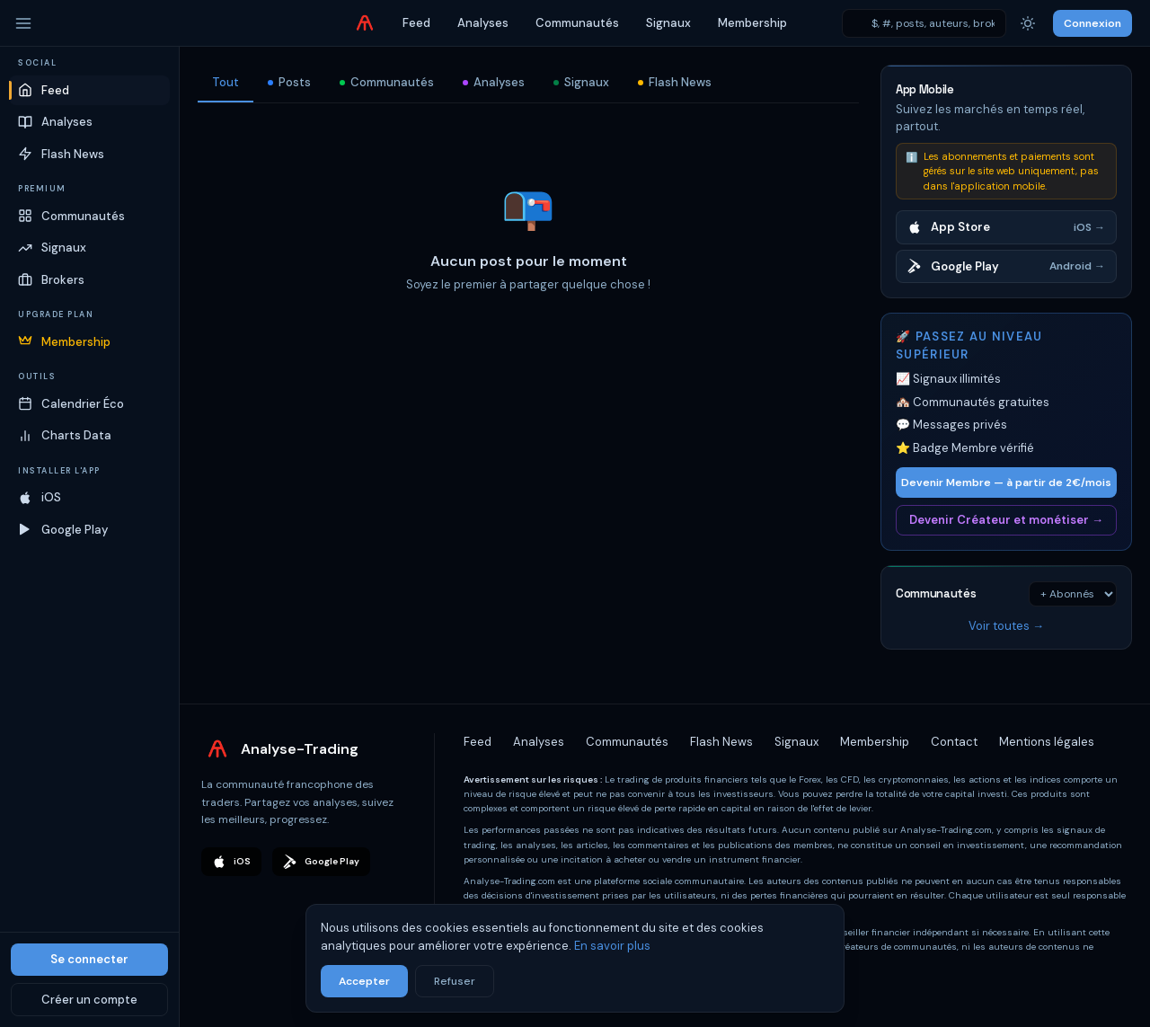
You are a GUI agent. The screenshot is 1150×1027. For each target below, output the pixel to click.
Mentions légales (1046, 741)
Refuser (454, 981)
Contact (954, 741)
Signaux (668, 23)
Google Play (321, 861)
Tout (225, 82)
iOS (231, 861)
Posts (289, 82)
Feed (416, 23)
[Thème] (1027, 23)
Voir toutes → (1006, 625)
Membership (752, 23)
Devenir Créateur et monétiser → (1006, 519)
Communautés (577, 23)
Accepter (364, 981)
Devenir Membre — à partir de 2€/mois (1006, 482)
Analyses (483, 23)
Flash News (675, 82)
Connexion (1092, 23)
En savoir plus (612, 945)
